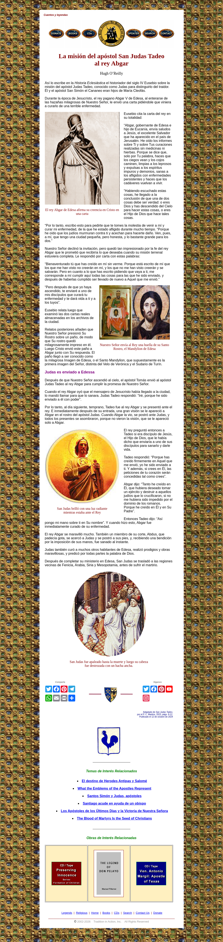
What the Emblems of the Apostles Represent (114, 788)
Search (127, 912)
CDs (116, 912)
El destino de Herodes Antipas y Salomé (114, 781)
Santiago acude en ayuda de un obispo (114, 803)
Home (95, 912)
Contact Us (143, 912)
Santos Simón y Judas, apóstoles (114, 796)
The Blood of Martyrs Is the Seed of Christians (114, 818)
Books (106, 912)
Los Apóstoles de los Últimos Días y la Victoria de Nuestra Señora (114, 811)
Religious (81, 912)
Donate (157, 912)
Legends (67, 912)
